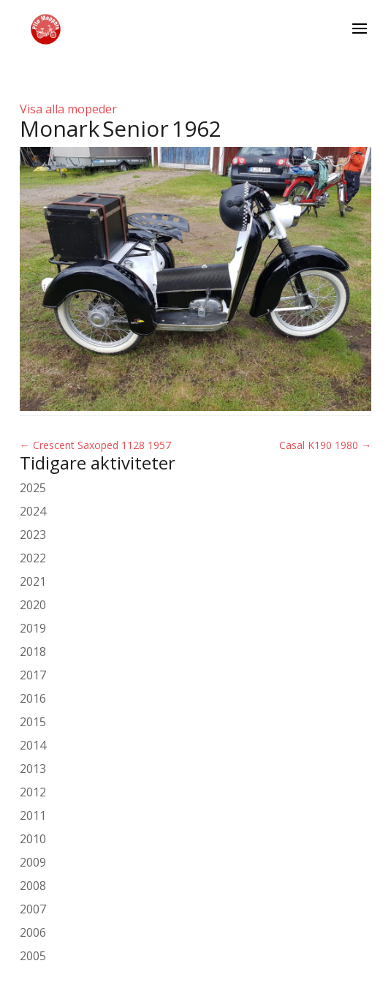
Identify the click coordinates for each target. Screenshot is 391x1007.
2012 (33, 792)
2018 (33, 652)
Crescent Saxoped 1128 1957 (95, 445)
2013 (33, 769)
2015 (33, 722)
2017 (33, 675)
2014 (33, 745)
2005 (33, 956)
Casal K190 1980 (325, 445)
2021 (33, 581)
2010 (33, 839)
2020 (33, 605)
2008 (33, 886)
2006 (33, 932)
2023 (33, 535)
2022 (33, 558)
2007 (33, 909)
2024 (33, 511)
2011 (33, 815)
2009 (33, 862)
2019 (33, 628)
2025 (33, 488)
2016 (33, 698)
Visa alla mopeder (68, 109)
